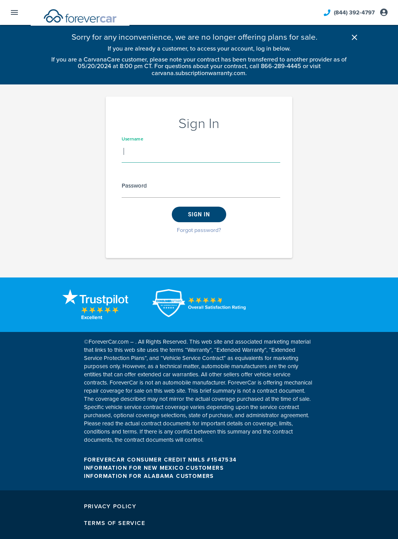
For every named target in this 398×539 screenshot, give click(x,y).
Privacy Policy (110, 506)
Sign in (199, 214)
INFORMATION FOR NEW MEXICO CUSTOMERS (153, 468)
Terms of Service (114, 523)
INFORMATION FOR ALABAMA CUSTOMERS (149, 476)
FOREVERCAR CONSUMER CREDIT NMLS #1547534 (160, 459)
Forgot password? (199, 230)
